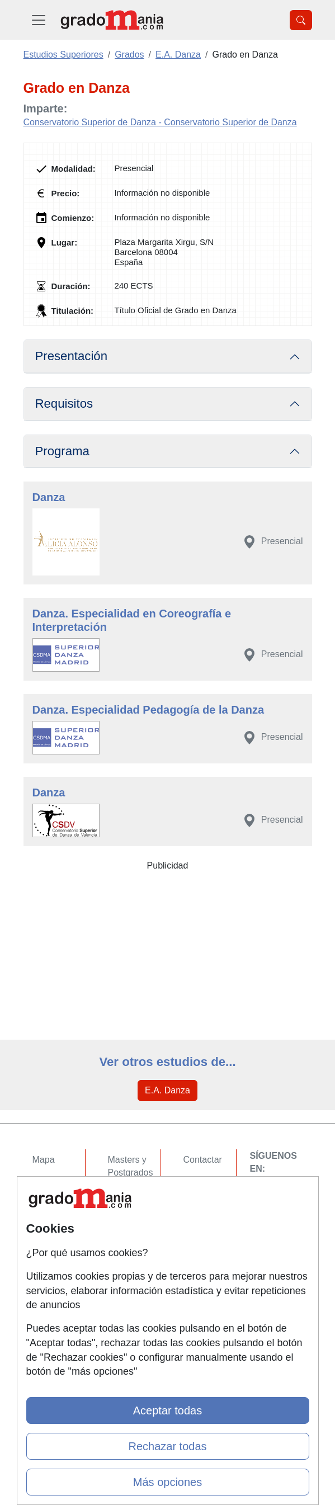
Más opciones (167, 1482)
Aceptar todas (167, 1410)
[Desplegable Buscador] (301, 20)
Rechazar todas (167, 1446)
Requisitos (64, 404)
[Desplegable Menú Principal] (38, 19)
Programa (62, 451)
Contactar (202, 1159)
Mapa (43, 1159)
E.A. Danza (167, 1090)
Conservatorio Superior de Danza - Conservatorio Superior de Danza (160, 122)
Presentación (71, 356)
